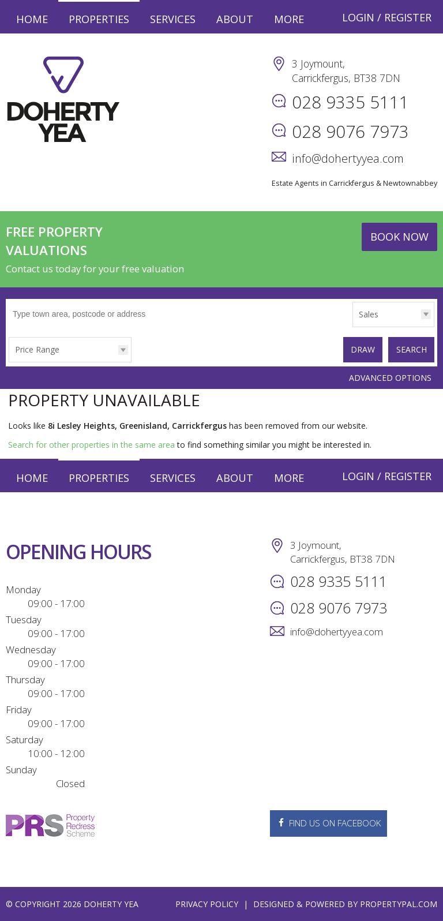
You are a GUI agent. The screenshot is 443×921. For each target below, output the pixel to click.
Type (352, 326)
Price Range (37, 349)
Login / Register (386, 17)
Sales (368, 314)
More (289, 19)
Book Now (399, 237)
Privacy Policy (206, 903)
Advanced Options (390, 376)
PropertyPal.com (398, 903)
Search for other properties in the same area (91, 444)
